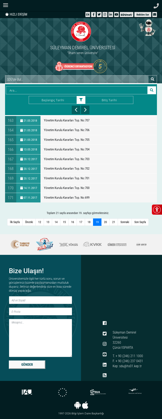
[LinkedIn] (110, 14)
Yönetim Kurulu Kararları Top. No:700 (66, 188)
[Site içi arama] (76, 79)
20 (105, 222)
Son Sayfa (140, 222)
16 (72, 222)
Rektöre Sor (142, 14)
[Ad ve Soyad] (40, 300)
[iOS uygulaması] (85, 405)
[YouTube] (116, 14)
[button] (154, 14)
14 (56, 222)
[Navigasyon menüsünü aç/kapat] (7, 5)
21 (113, 222)
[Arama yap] (152, 79)
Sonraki (124, 222)
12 (39, 222)
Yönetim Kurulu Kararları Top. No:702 (66, 168)
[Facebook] (93, 14)
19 (97, 222)
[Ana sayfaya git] (81, 38)
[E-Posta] (40, 311)
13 (47, 222)
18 (89, 222)
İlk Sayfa (15, 222)
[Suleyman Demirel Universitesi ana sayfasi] (81, 5)
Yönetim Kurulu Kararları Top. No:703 (66, 159)
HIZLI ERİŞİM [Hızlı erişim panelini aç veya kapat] (16, 14)
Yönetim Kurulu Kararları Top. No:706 (66, 130)
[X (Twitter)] (99, 14)
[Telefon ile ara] (156, 4)
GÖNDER (27, 365)
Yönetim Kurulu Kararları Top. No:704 (66, 149)
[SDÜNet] (126, 14)
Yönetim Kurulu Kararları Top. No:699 (66, 198)
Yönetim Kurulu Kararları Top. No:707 (66, 120)
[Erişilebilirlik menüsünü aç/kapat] (157, 210)
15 (64, 222)
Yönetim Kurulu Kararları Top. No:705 (66, 140)
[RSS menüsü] (104, 375)
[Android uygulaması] (77, 405)
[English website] (87, 14)
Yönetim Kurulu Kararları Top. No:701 (66, 178)
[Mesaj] (40, 338)
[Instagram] (105, 14)
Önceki (29, 222)
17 (80, 222)
